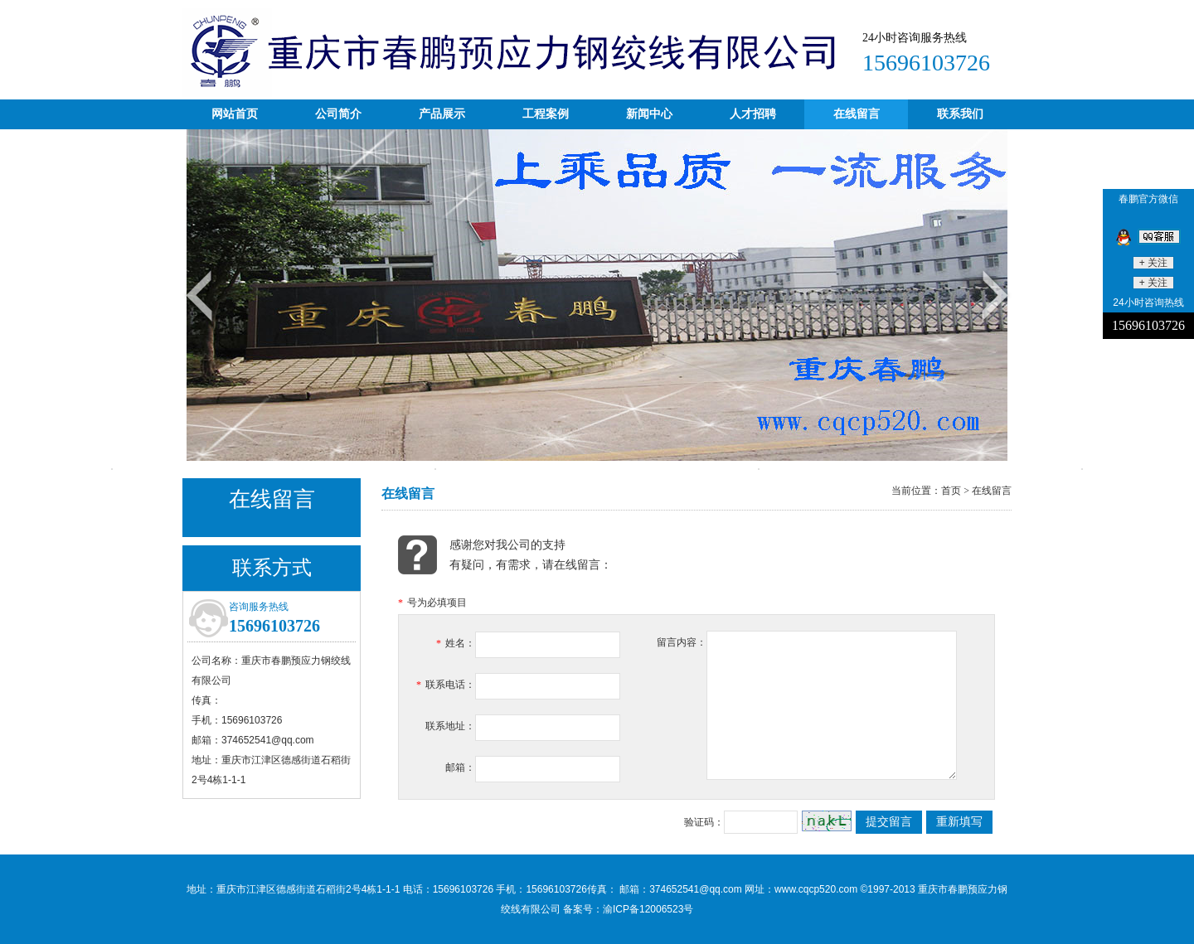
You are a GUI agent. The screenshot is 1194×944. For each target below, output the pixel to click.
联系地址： (450, 726)
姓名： (455, 643)
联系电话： (445, 684)
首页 (951, 490)
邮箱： (460, 767)
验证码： (704, 822)
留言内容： (681, 642)
